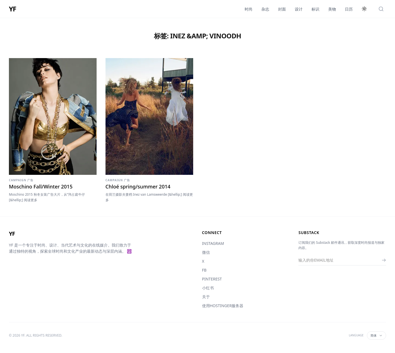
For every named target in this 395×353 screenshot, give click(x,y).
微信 (206, 252)
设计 (299, 9)
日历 (349, 9)
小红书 (208, 287)
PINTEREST (212, 279)
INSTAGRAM (213, 243)
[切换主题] (364, 9)
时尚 (248, 9)
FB (204, 270)
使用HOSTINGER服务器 (223, 305)
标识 (315, 9)
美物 (332, 9)
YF (12, 8)
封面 (282, 9)
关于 (206, 296)
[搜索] (381, 9)
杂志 (265, 9)
